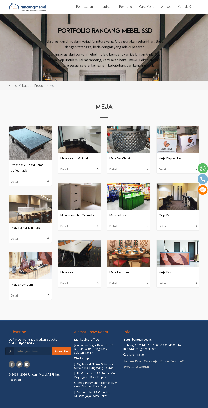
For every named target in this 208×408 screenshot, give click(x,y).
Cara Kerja (150, 361)
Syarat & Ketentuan (136, 366)
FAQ (181, 361)
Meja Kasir (166, 272)
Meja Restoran (119, 272)
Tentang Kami (132, 361)
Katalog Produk (33, 86)
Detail (30, 181)
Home (13, 86)
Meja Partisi (166, 215)
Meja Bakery (117, 215)
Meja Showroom (22, 284)
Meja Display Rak (170, 158)
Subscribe (61, 351)
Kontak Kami (168, 361)
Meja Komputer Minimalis (77, 215)
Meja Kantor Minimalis (75, 158)
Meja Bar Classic (120, 158)
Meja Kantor (68, 272)
